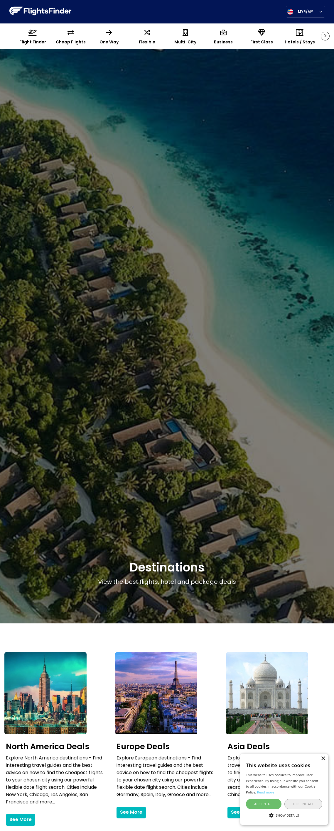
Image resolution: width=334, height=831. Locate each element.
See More (20, 820)
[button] (284, 815)
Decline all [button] (303, 804)
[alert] (284, 789)
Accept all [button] (263, 804)
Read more (265, 792)
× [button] (323, 759)
